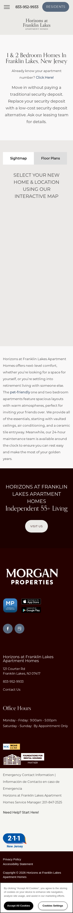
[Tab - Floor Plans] (50, 158)
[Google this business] (19, 629)
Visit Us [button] (36, 526)
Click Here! (45, 77)
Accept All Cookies (18, 905)
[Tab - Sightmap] (18, 158)
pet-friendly (20, 392)
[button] (55, 7)
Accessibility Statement (18, 864)
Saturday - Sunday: (17, 726)
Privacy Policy (12, 859)
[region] (36, 897)
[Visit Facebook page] (8, 629)
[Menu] (7, 7)
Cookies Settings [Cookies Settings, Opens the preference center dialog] (53, 905)
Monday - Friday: (15, 720)
